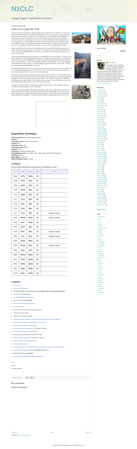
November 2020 (101, 134)
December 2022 (101, 115)
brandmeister (101, 242)
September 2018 (101, 185)
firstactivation (101, 257)
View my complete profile (103, 83)
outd (99, 271)
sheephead (101, 282)
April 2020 (99, 148)
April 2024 (99, 107)
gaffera (71, 445)
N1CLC (22, 8)
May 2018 (99, 189)
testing (100, 286)
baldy (99, 240)
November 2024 (101, 105)
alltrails (100, 226)
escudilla (100, 253)
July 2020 (99, 142)
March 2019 (100, 173)
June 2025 (99, 99)
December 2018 (101, 179)
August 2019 (100, 164)
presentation (101, 275)
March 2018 (100, 193)
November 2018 (101, 181)
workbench (101, 292)
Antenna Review (102, 228)
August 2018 (100, 187)
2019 (99, 220)
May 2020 (99, 146)
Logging (100, 269)
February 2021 (100, 129)
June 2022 (99, 119)
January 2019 (100, 177)
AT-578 (100, 232)
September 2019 (101, 162)
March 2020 (100, 150)
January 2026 (100, 92)
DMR (99, 249)
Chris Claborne (112, 62)
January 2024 (100, 109)
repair (99, 277)
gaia (99, 259)
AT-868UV (101, 234)
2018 (99, 218)
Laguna (100, 267)
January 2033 (100, 90)
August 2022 (100, 117)
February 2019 (100, 175)
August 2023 (100, 111)
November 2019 (101, 158)
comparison (101, 245)
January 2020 (100, 154)
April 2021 (99, 127)
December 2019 (101, 156)
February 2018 (100, 195)
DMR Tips (101, 251)
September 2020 (101, 138)
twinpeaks (101, 288)
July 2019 (99, 166)
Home (51, 432)
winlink (100, 290)
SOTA (100, 284)
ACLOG (100, 224)
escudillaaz (101, 255)
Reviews (100, 278)
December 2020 (101, 133)
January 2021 (100, 131)
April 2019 (99, 171)
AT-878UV (101, 236)
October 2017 (100, 203)
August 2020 (100, 140)
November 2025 (101, 96)
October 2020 (100, 136)
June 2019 (99, 168)
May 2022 (99, 121)
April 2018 (99, 191)
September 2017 (101, 204)
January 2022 (100, 125)
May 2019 (99, 169)
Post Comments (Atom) (24, 435)
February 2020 (100, 152)
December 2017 (101, 199)
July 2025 (99, 98)
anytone (100, 230)
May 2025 (99, 101)
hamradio (100, 263)
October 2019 (100, 160)
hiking (99, 265)
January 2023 (100, 113)
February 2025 (100, 103)
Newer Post (15, 432)
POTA (100, 273)
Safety (100, 280)
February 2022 (100, 123)
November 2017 (101, 201)
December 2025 (101, 94)
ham (99, 261)
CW (99, 247)
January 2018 (100, 197)
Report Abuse (101, 209)
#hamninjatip (101, 216)
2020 (99, 222)
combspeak (101, 243)
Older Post (88, 432)
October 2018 (100, 183)
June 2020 (99, 144)
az (99, 238)
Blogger (82, 445)
